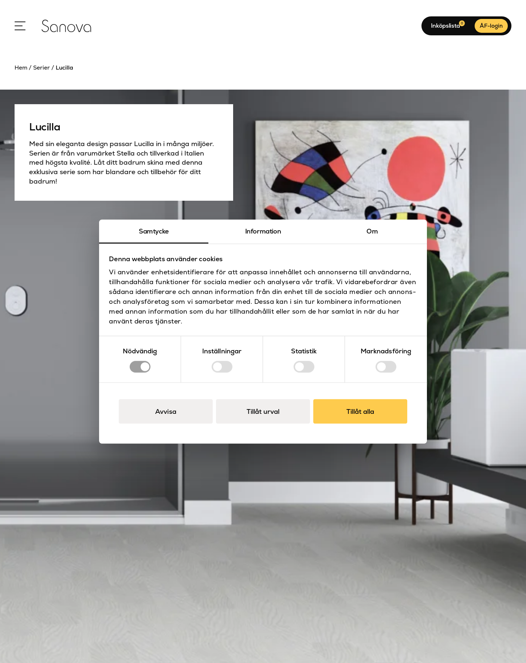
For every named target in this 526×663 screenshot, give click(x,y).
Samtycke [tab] (154, 231)
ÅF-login (491, 25)
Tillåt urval (263, 411)
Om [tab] (372, 231)
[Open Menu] (20, 25)
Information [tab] (263, 231)
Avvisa (165, 411)
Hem (21, 67)
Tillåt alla (360, 411)
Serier (41, 67)
